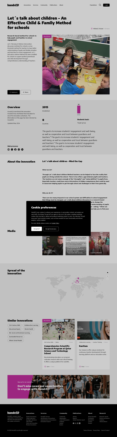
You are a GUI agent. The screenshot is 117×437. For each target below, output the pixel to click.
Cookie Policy (55, 223)
